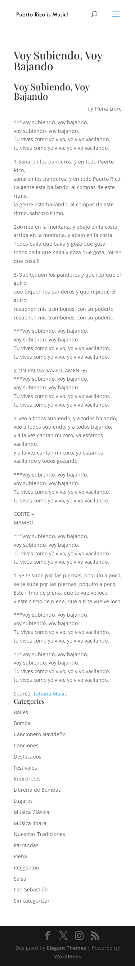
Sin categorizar (32, 900)
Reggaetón (26, 867)
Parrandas (26, 845)
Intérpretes (27, 778)
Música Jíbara (30, 823)
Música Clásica (31, 812)
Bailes (21, 712)
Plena (20, 856)
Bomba (22, 723)
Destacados (27, 756)
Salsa (20, 878)
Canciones (26, 745)
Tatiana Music (50, 693)
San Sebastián (31, 889)
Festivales (25, 767)
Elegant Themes (66, 947)
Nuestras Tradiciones (39, 834)
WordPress (67, 956)
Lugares (23, 800)
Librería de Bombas (37, 789)
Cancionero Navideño (40, 734)
